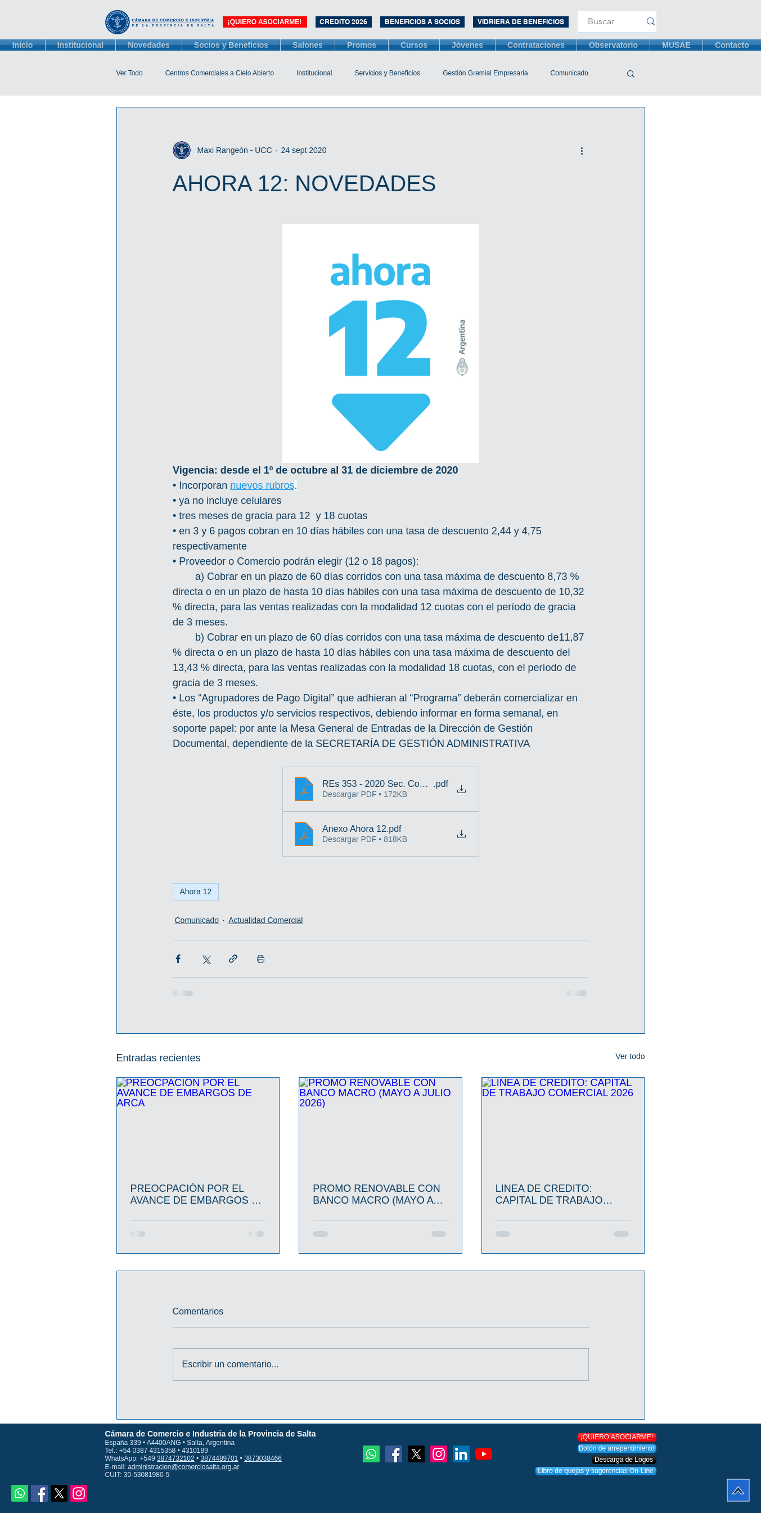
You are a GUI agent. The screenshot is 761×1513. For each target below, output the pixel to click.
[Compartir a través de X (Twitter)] (205, 958)
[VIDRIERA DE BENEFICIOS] (521, 22)
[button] (630, 73)
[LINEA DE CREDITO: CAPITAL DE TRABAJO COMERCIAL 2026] (563, 1123)
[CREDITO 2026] (344, 22)
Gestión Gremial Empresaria (485, 73)
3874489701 (219, 1458)
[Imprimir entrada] (260, 958)
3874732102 (176, 1458)
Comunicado (569, 73)
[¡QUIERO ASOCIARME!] (265, 22)
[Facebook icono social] (39, 1493)
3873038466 (263, 1458)
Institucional (314, 73)
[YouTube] (483, 1454)
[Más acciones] (582, 150)
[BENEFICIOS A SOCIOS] (422, 22)
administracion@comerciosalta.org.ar (183, 1467)
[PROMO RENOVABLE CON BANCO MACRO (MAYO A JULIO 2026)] (380, 1123)
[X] (59, 1493)
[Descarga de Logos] (624, 1460)
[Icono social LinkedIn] (461, 1454)
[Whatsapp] (19, 1493)
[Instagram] (78, 1493)
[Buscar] (601, 22)
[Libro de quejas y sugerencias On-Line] (595, 1471)
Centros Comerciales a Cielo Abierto (219, 73)
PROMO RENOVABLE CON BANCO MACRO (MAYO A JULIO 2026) (376, 1194)
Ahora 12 (196, 891)
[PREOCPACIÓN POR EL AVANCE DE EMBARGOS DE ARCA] (198, 1123)
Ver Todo (129, 73)
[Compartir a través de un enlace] (233, 958)
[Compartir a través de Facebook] (178, 958)
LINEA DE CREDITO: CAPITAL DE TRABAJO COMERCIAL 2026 (549, 1194)
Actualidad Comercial (265, 920)
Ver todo (630, 1056)
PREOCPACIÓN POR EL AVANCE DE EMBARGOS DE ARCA (197, 1194)
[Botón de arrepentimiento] (617, 1448)
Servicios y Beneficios (387, 73)
